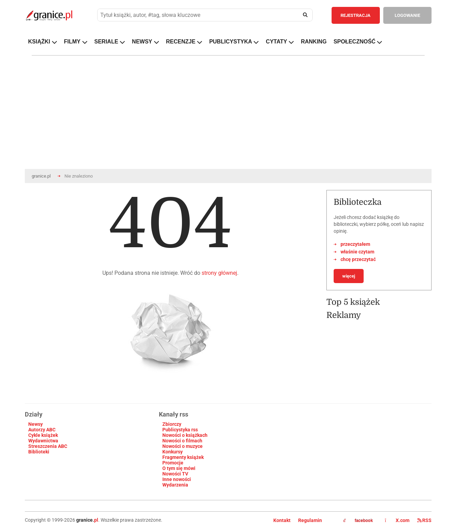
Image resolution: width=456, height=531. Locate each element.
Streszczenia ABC (47, 446)
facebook (358, 520)
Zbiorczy (171, 424)
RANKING (314, 41)
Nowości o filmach (182, 440)
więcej (348, 276)
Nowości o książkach (184, 435)
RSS (424, 520)
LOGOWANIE (407, 15)
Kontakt (282, 520)
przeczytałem (355, 244)
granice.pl (41, 176)
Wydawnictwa (43, 440)
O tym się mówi (178, 468)
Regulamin (310, 520)
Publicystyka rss (180, 429)
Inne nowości (176, 479)
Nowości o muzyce (182, 446)
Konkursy (172, 451)
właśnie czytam (357, 251)
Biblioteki (38, 451)
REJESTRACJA (356, 15)
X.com (398, 520)
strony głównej (219, 273)
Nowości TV (175, 474)
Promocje (172, 462)
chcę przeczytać (358, 259)
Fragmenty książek (183, 457)
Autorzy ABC (41, 429)
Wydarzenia (175, 485)
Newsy (35, 424)
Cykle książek (43, 435)
